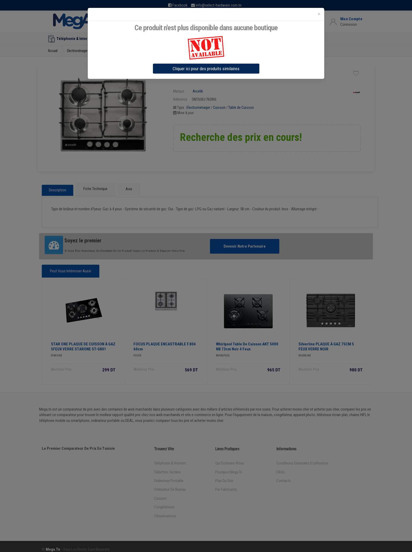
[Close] (319, 14)
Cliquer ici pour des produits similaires (206, 68)
